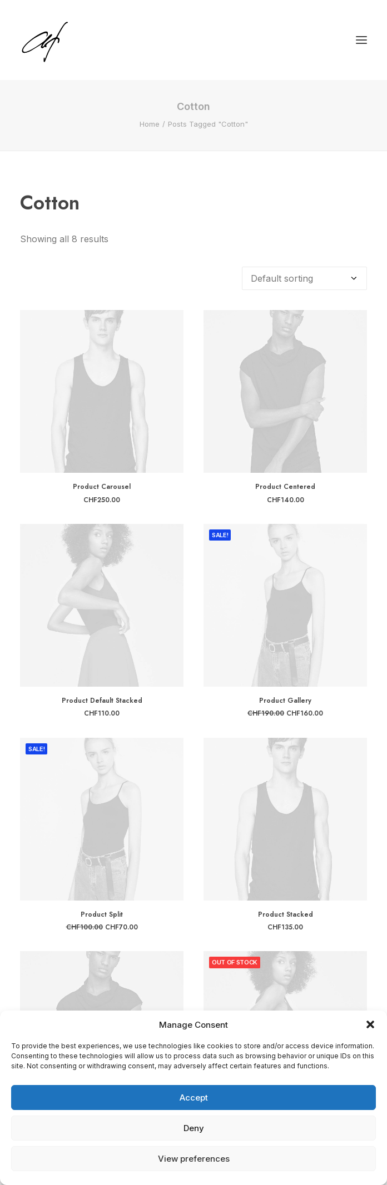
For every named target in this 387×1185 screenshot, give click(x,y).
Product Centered (285, 487)
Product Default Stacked (102, 701)
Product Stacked (285, 914)
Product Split (102, 914)
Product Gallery (285, 701)
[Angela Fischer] (79, 40)
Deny (193, 1128)
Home (150, 123)
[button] (370, 1024)
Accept (194, 1097)
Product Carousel (102, 487)
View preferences (194, 1158)
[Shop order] (304, 278)
